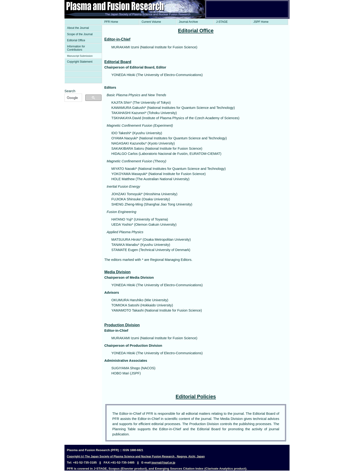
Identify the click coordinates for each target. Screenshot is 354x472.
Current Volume (151, 21)
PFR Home (111, 21)
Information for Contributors (76, 48)
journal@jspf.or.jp (163, 462)
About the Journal (78, 28)
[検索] (73, 98)
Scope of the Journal (80, 34)
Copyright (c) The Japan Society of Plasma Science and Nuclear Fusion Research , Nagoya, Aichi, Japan (136, 456)
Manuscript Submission (80, 55)
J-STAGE (222, 21)
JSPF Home (260, 21)
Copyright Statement (79, 61)
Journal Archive (188, 21)
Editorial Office (76, 40)
